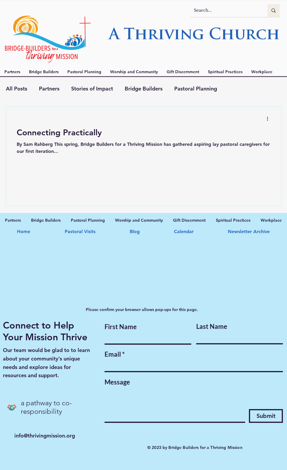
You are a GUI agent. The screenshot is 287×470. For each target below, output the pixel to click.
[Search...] (224, 10)
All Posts (16, 88)
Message (117, 382)
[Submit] (266, 416)
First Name (121, 327)
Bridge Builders (144, 88)
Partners (49, 88)
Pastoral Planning (195, 88)
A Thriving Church (194, 35)
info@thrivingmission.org (44, 435)
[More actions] (269, 118)
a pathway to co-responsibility (46, 407)
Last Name (211, 326)
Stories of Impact (92, 88)
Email (113, 354)
